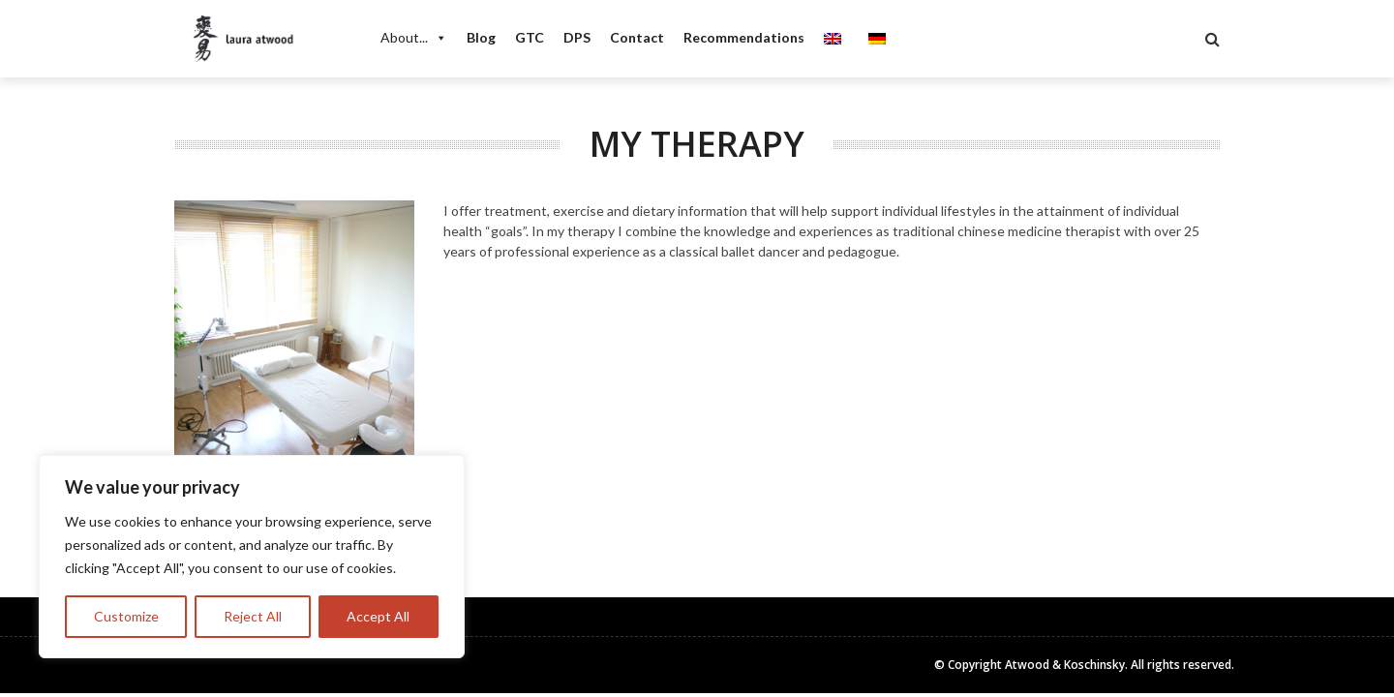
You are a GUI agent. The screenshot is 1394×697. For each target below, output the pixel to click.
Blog (481, 37)
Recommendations (743, 37)
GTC (529, 37)
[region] (252, 556)
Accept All (378, 616)
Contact (637, 37)
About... (413, 37)
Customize (126, 616)
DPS (577, 37)
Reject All (253, 616)
